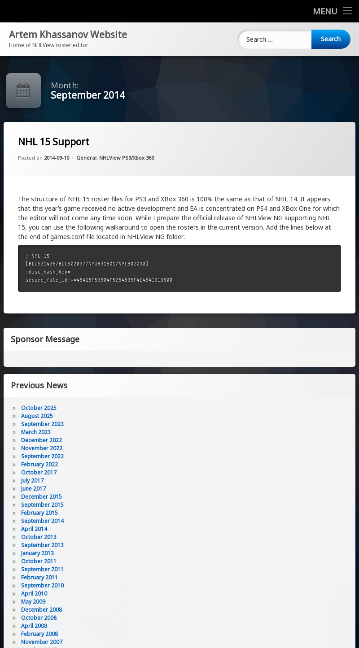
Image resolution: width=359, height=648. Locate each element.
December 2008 (41, 609)
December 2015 (41, 496)
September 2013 (42, 545)
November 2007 (41, 642)
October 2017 (39, 472)
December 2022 (41, 440)
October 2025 (39, 408)
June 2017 (33, 488)
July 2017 (32, 480)
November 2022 (41, 448)
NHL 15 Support (53, 142)
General (86, 157)
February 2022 (39, 464)
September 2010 (42, 585)
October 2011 (39, 561)
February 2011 (39, 577)
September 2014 (42, 521)
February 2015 (39, 513)
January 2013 (37, 553)
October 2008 (39, 618)
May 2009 (33, 601)
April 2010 (34, 593)
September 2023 (42, 424)
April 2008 (34, 626)
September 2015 (42, 505)
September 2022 (42, 456)
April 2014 (34, 529)
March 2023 (36, 432)
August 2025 (37, 416)
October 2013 (39, 537)
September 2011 (42, 569)
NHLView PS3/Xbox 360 (126, 157)
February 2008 (39, 634)
